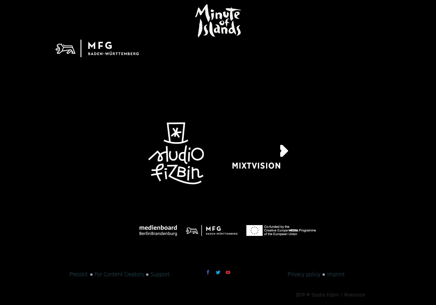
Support (160, 274)
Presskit (79, 274)
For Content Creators (119, 274)
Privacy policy (304, 274)
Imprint (336, 274)
